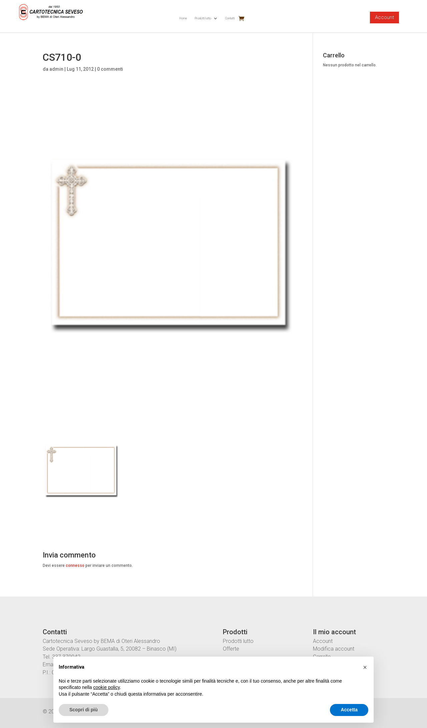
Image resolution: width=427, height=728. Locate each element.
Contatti (230, 18)
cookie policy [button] (106, 687)
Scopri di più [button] (83, 709)
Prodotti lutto (202, 18)
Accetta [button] (349, 709)
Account (384, 17)
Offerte (231, 649)
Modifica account (333, 649)
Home (183, 18)
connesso (75, 565)
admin (56, 69)
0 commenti (110, 69)
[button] (365, 667)
